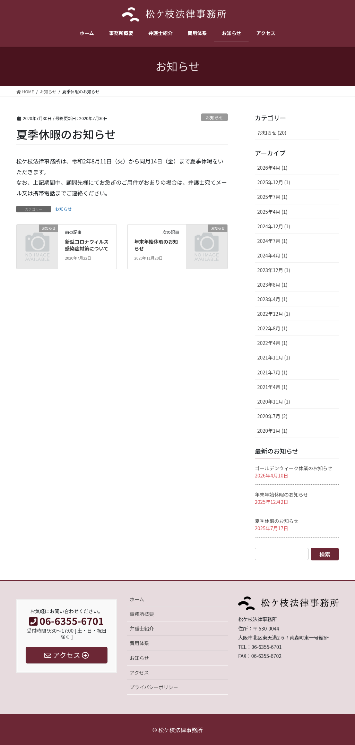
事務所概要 (142, 613)
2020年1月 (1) (272, 430)
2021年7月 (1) (272, 372)
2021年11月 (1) (273, 357)
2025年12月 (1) (273, 182)
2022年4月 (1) (272, 342)
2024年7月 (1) (272, 240)
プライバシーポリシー (154, 687)
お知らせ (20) (271, 132)
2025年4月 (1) (272, 211)
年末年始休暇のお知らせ (156, 245)
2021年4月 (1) (272, 386)
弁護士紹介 (142, 628)
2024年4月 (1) (272, 255)
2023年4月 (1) (272, 299)
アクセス (139, 672)
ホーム (137, 599)
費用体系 (139, 643)
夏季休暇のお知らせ (276, 520)
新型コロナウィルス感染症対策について (87, 245)
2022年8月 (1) (272, 328)
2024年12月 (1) (273, 226)
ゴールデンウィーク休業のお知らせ (293, 468)
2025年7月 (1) (272, 196)
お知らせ (214, 117)
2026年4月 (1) (272, 167)
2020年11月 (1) (273, 401)
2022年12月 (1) (273, 313)
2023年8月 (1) (272, 284)
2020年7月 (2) (272, 416)
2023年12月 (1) (273, 269)
